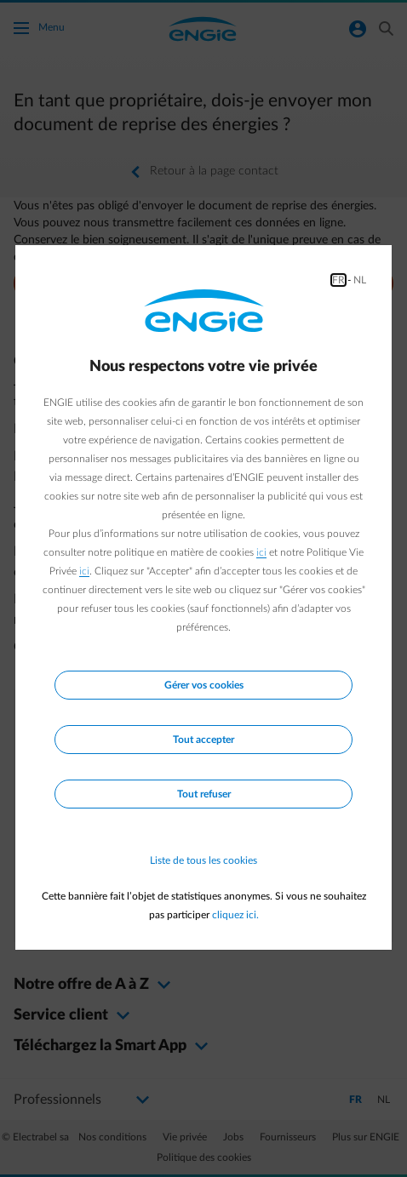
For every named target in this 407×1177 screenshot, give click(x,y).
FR (338, 280)
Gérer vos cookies (204, 685)
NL (359, 280)
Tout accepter (203, 739)
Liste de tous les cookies (203, 860)
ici (261, 552)
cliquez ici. (235, 915)
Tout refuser (204, 794)
